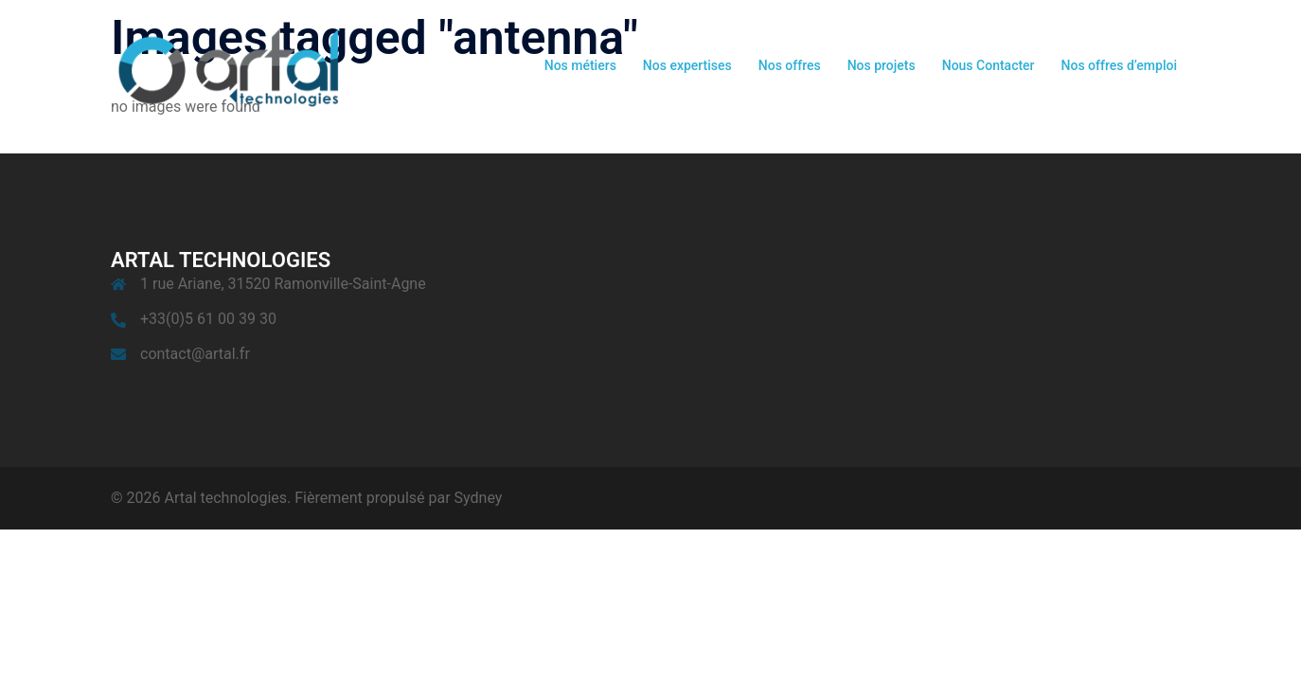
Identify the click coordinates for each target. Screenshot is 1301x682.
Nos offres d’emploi (1119, 65)
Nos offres (789, 65)
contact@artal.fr (195, 354)
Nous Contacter (988, 65)
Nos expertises (687, 65)
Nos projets (881, 65)
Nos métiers (580, 65)
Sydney (478, 498)
